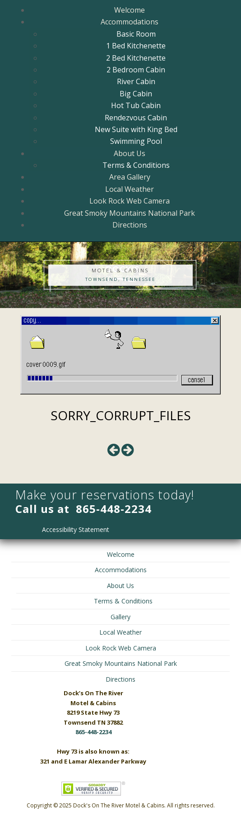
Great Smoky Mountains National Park (129, 213)
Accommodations (129, 22)
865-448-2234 (114, 508)
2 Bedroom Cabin (136, 70)
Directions (129, 225)
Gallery (120, 616)
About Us (129, 153)
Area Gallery (129, 177)
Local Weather (129, 189)
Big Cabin (136, 94)
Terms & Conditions (136, 165)
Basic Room (136, 34)
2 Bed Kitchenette (136, 58)
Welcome (129, 10)
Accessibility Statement (75, 529)
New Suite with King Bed (136, 129)
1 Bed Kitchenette (136, 46)
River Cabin (136, 81)
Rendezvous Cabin (136, 118)
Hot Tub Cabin (136, 105)
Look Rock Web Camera (129, 201)
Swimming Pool (136, 141)
